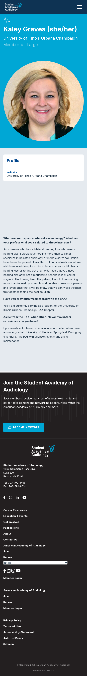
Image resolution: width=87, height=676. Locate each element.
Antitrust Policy (13, 638)
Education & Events (15, 516)
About (7, 533)
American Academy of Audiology (24, 545)
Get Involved (11, 522)
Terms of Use (12, 626)
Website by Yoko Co (43, 670)
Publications (11, 527)
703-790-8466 (16, 482)
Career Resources (15, 510)
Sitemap (8, 644)
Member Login (12, 578)
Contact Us (10, 539)
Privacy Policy (12, 620)
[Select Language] (35, 563)
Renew (7, 557)
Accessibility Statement (18, 632)
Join (6, 551)
